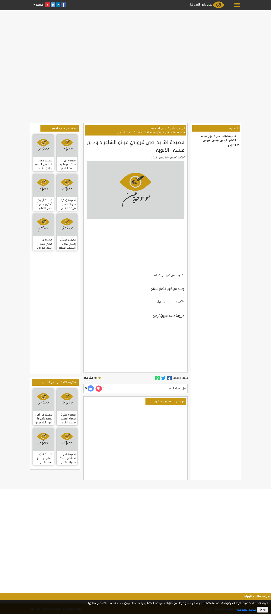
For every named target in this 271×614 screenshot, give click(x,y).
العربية (39, 5)
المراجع (232, 145)
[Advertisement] (135, 38)
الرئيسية (180, 128)
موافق (262, 609)
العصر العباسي (159, 128)
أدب (172, 128)
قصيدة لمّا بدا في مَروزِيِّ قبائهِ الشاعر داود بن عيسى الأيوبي (151, 132)
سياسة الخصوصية (246, 610)
